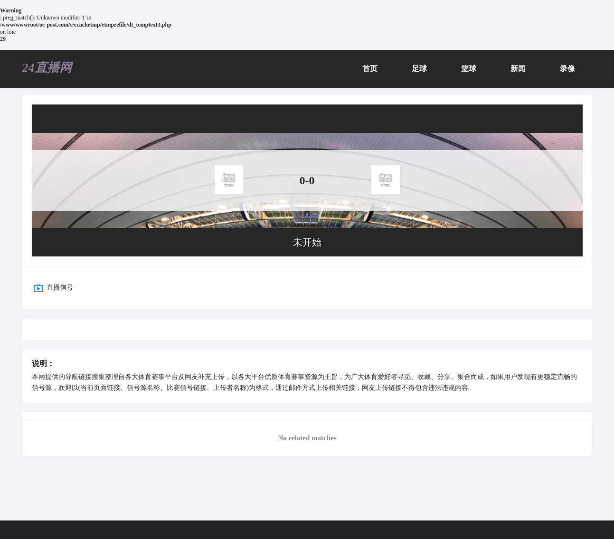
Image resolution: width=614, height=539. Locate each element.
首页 (370, 69)
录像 (567, 69)
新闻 (518, 69)
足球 (419, 69)
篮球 (468, 69)
